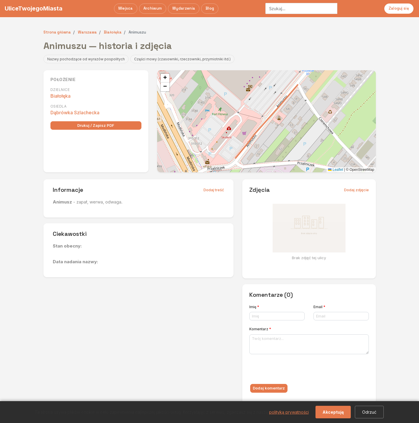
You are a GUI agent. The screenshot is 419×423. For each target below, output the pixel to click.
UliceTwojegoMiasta (33, 8)
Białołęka (60, 96)
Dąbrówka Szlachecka (74, 112)
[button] (165, 78)
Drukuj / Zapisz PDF (95, 125)
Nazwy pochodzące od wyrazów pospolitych (86, 59)
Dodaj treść (214, 189)
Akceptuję (333, 412)
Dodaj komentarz (269, 388)
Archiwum (152, 8)
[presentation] (293, 370)
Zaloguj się (399, 8)
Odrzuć (369, 412)
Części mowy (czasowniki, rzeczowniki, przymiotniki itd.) (182, 59)
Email (319, 307)
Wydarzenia (183, 8)
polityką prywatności (289, 412)
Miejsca (125, 8)
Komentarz (260, 329)
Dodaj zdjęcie (356, 189)
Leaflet (335, 170)
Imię (254, 307)
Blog (210, 8)
